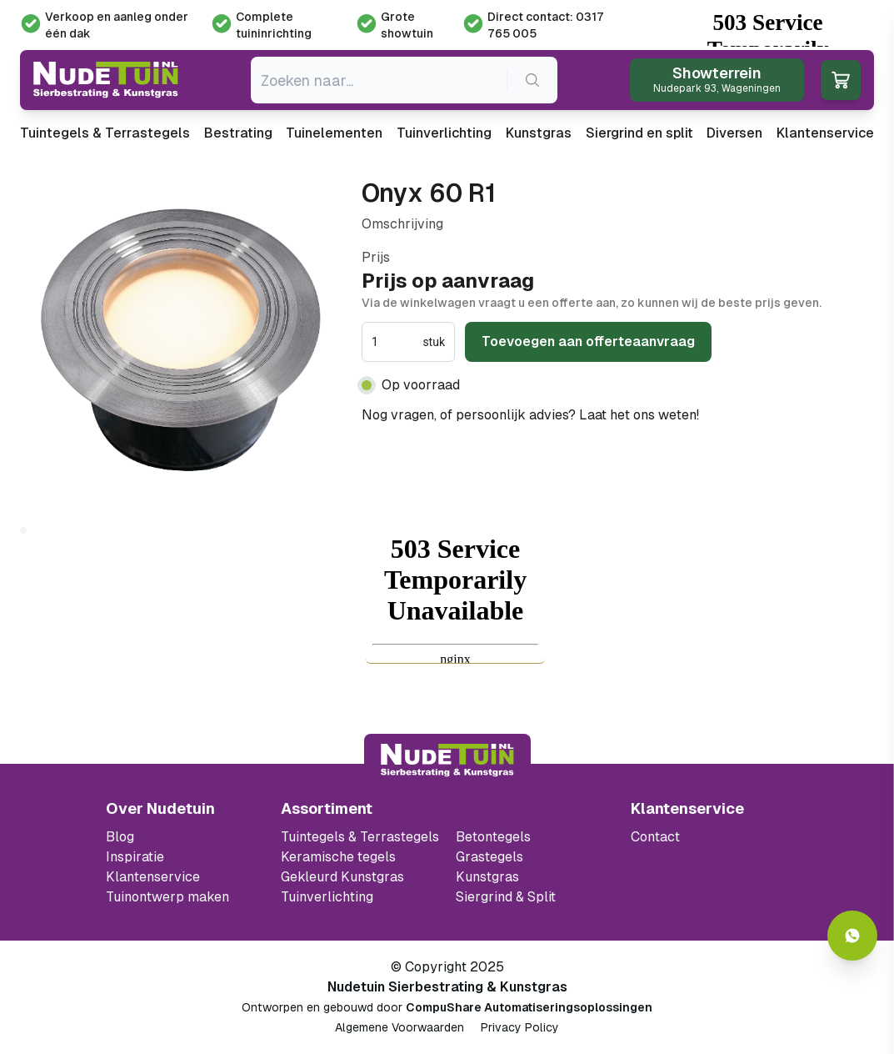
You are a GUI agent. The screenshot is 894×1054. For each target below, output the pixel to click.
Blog (120, 837)
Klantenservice (825, 133)
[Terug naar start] (447, 760)
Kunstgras (539, 133)
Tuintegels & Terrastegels (105, 133)
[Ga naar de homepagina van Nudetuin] (105, 80)
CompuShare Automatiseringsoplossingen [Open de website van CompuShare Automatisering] (529, 1007)
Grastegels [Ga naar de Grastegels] (489, 857)
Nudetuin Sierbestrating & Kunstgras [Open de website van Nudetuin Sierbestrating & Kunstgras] (447, 987)
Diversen (734, 133)
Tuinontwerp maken (167, 897)
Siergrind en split (639, 133)
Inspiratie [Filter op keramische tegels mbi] (135, 857)
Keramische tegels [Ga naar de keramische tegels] (338, 857)
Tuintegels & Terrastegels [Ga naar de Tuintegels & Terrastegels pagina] (360, 837)
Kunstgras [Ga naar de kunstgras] (487, 877)
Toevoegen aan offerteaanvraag (588, 341)
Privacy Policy (520, 1027)
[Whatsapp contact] (852, 936)
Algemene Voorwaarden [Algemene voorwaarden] (399, 1027)
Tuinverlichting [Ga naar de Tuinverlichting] (327, 897)
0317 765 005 (746, 415)
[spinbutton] (395, 341)
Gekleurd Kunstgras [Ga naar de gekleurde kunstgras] (342, 877)
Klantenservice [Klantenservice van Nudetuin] (153, 877)
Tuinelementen (334, 133)
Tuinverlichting (444, 133)
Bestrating (238, 133)
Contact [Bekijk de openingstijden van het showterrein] (655, 837)
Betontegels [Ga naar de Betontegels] (493, 837)
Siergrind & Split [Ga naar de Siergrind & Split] (506, 897)
